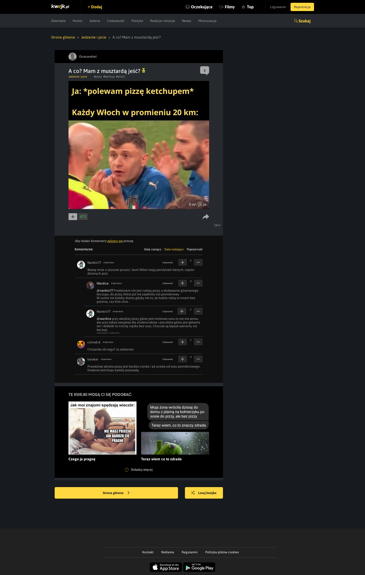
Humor (78, 21)
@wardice (104, 318)
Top (250, 6)
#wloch (120, 76)
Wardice (103, 283)
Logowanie (278, 7)
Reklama (167, 552)
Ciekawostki (116, 21)
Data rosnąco (152, 249)
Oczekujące (202, 6)
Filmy (230, 6)
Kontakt (148, 552)
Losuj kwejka (204, 493)
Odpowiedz (167, 262)
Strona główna (63, 37)
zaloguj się (115, 241)
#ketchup (109, 76)
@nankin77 (105, 290)
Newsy (186, 21)
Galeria (94, 21)
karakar (92, 359)
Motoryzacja (207, 21)
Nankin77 (94, 262)
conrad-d (93, 342)
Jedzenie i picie (93, 37)
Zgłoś (217, 225)
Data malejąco (174, 249)
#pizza (98, 76)
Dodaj (96, 6)
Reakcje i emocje (162, 21)
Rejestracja (302, 7)
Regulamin (190, 552)
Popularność (195, 249)
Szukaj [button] (305, 20)
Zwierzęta (58, 21)
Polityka (137, 21)
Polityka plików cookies (222, 552)
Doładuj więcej (139, 469)
